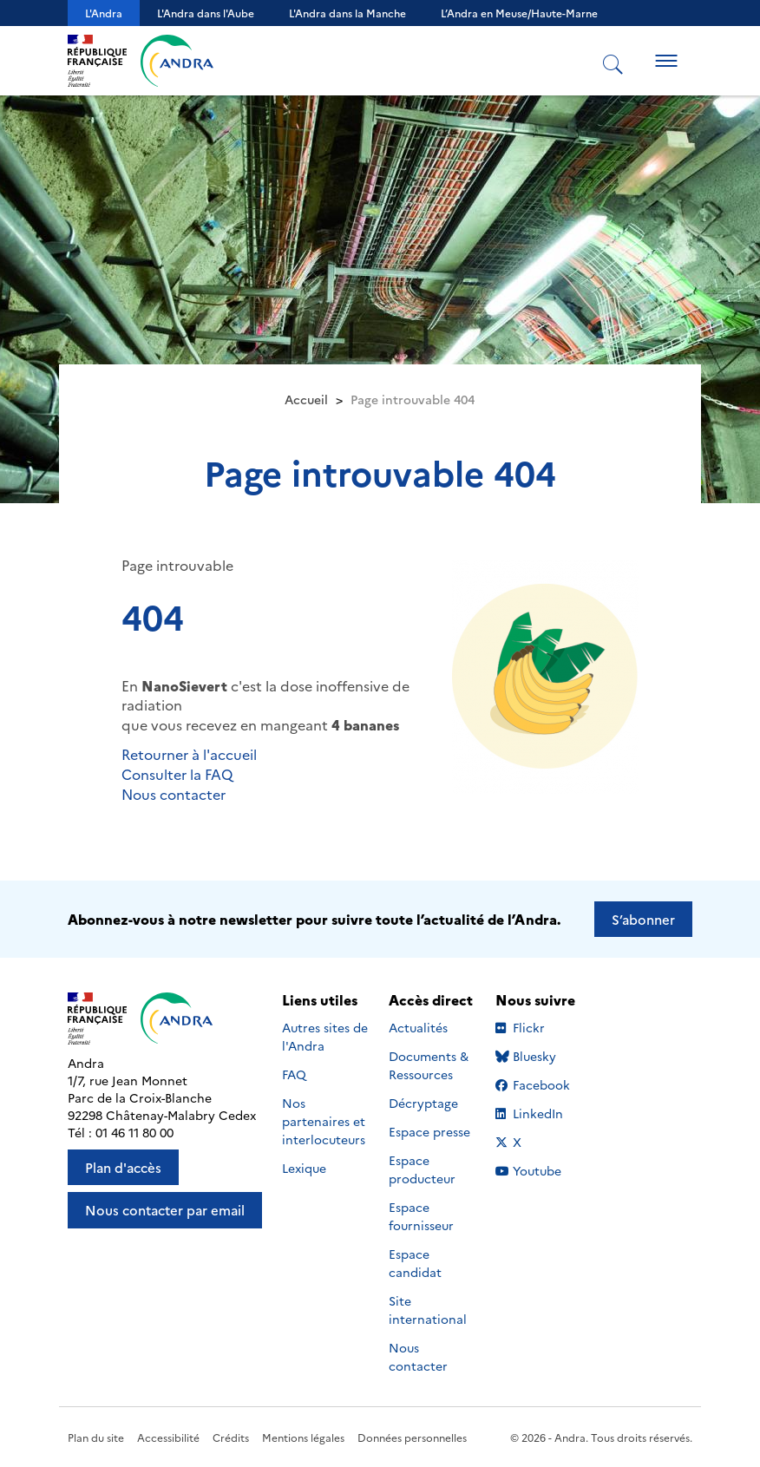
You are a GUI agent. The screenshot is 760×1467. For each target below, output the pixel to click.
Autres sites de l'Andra (325, 1036)
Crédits (231, 1437)
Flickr (540, 1027)
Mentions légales (303, 1437)
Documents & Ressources (428, 1065)
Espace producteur (422, 1169)
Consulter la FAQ (177, 773)
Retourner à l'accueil (189, 753)
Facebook (540, 1084)
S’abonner (643, 919)
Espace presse (429, 1131)
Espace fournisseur (421, 1216)
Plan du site (96, 1437)
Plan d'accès (123, 1167)
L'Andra (103, 12)
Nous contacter (173, 793)
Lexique (304, 1167)
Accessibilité (168, 1437)
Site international (428, 1309)
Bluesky (540, 1055)
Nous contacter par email (165, 1210)
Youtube (540, 1170)
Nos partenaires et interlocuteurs (323, 1121)
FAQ (294, 1074)
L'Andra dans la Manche (347, 12)
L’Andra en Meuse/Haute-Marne (519, 12)
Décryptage (423, 1102)
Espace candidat (415, 1262)
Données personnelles (412, 1437)
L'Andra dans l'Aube (205, 12)
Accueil (306, 399)
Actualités (418, 1027)
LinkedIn (540, 1113)
